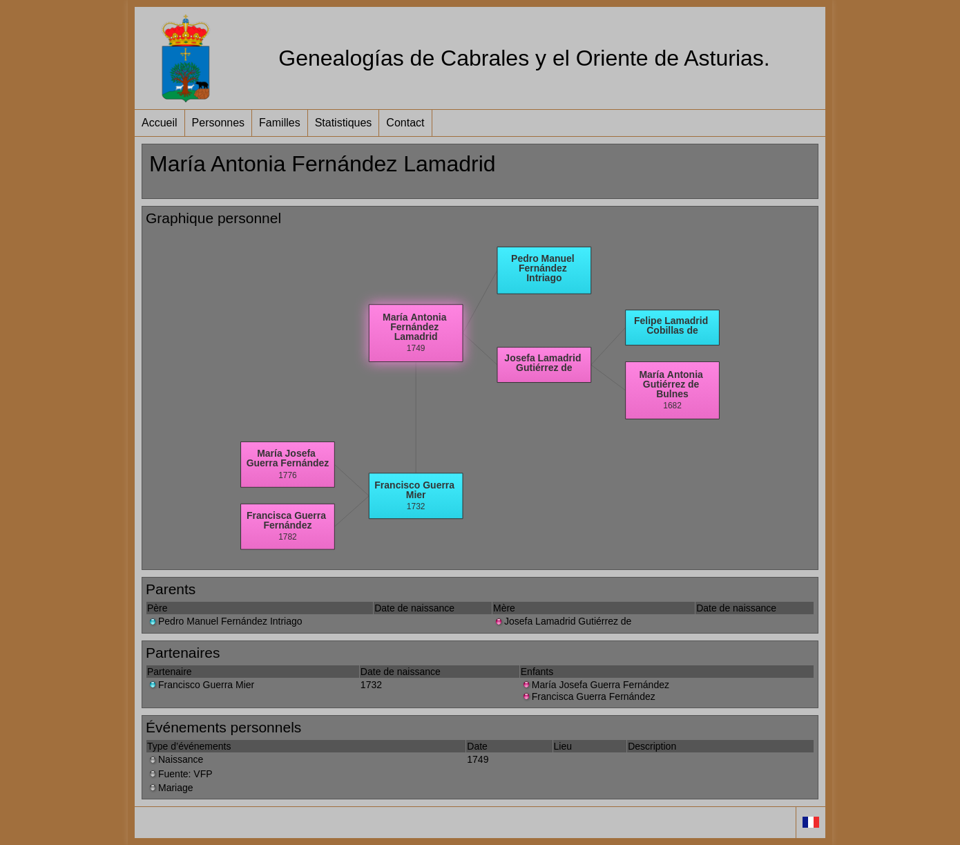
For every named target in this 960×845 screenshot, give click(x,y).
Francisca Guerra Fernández (588, 696)
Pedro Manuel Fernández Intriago (225, 621)
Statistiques (343, 123)
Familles (279, 123)
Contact (405, 123)
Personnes (218, 123)
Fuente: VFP (180, 773)
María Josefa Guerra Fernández (595, 684)
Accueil (159, 123)
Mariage (170, 787)
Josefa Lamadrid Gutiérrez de (562, 621)
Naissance (175, 759)
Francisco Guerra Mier (200, 684)
